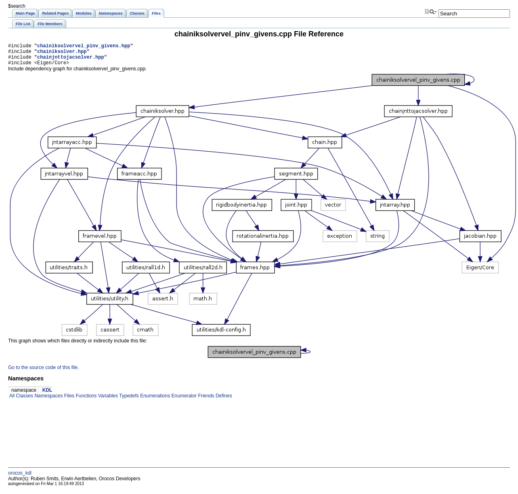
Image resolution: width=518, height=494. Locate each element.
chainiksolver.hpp (61, 53)
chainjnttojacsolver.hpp (70, 60)
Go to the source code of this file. (43, 372)
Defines (223, 400)
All (11, 400)
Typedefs (128, 400)
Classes (24, 400)
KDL (47, 395)
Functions (85, 400)
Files (68, 400)
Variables (106, 400)
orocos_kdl (19, 478)
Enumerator (183, 400)
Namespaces (48, 400)
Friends (205, 400)
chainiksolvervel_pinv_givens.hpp (83, 46)
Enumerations (154, 400)
